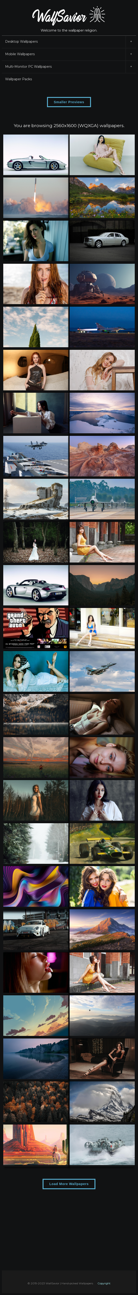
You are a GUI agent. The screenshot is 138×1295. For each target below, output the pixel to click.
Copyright (104, 1283)
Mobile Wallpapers (70, 54)
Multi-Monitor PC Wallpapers (70, 67)
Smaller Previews (69, 102)
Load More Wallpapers (69, 1184)
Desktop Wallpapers (70, 42)
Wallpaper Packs (18, 79)
